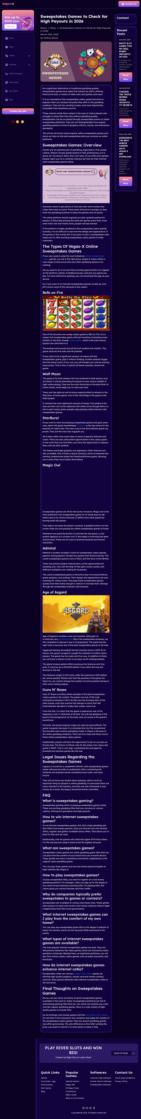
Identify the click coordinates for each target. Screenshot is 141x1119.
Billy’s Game (71, 1095)
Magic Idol (70, 1085)
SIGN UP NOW (125, 1053)
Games (44, 1078)
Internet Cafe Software (100, 1078)
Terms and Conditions (125, 1078)
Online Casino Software (101, 1081)
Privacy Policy (121, 1081)
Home (9, 38)
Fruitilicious (71, 1091)
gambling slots (65, 639)
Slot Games (11, 91)
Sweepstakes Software (100, 1085)
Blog (9, 100)
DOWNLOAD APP (18, 111)
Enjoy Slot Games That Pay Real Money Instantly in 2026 (125, 50)
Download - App (48, 1081)
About (9, 47)
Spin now (10, 26)
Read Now (125, 77)
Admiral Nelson (72, 1081)
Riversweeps (11, 82)
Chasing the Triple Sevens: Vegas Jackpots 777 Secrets (125, 98)
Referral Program (13, 73)
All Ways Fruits (72, 1088)
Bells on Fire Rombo (75, 1098)
